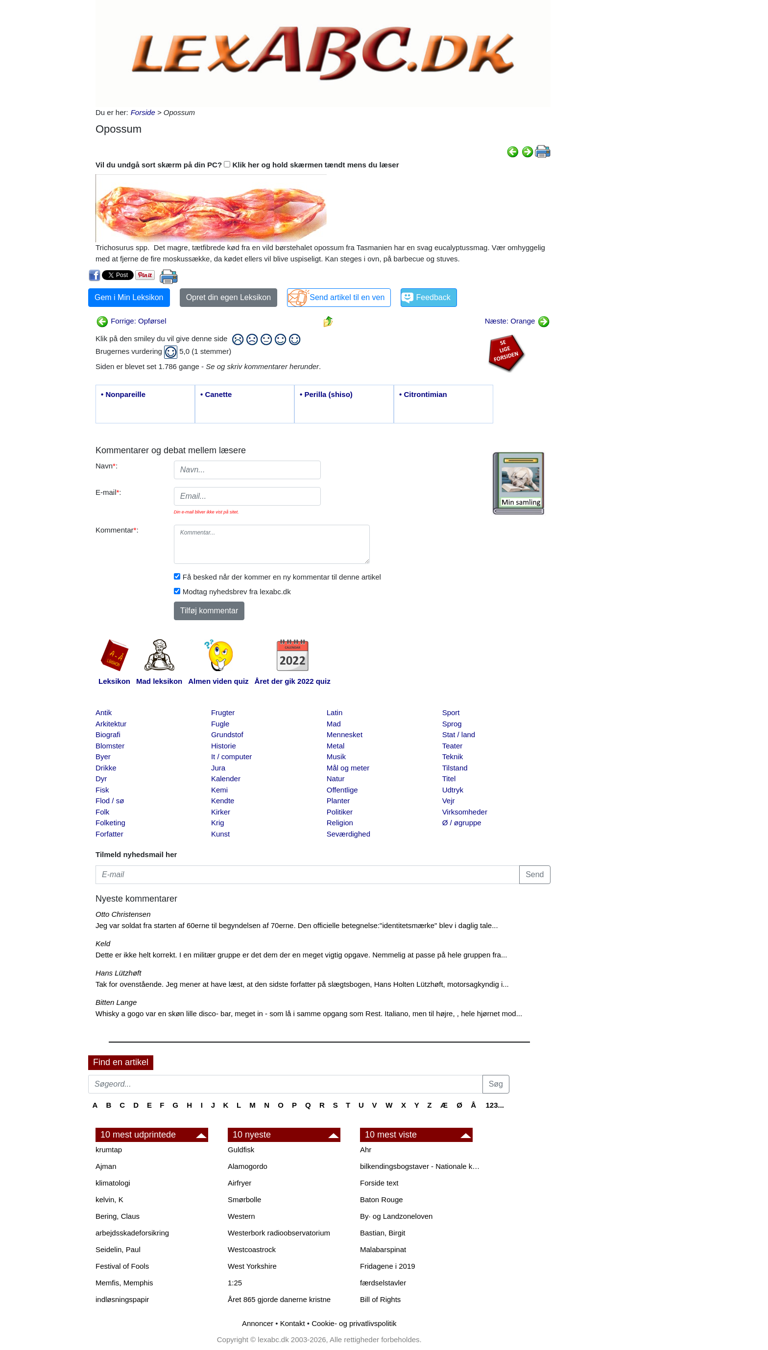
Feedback (433, 297)
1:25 (235, 1283)
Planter (338, 800)
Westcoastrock (252, 1249)
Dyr (101, 778)
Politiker (340, 812)
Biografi (108, 734)
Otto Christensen (123, 914)
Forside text (379, 1183)
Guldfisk (241, 1149)
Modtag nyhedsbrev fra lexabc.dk (237, 591)
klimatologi (113, 1183)
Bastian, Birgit (383, 1233)
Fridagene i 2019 (387, 1266)
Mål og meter (348, 768)
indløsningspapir (122, 1299)
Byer (103, 756)
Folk (102, 812)
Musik (336, 756)
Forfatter (109, 834)
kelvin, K (109, 1199)
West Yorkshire (252, 1266)
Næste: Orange (517, 321)
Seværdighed (348, 834)
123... (494, 1105)
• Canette (216, 394)
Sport (451, 712)
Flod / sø (110, 800)
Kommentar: (117, 530)
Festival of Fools (122, 1266)
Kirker (220, 812)
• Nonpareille (123, 394)
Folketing (110, 822)
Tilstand (455, 768)
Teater (452, 746)
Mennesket (344, 734)
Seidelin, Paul (118, 1249)
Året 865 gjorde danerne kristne (279, 1299)
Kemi (219, 790)
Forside (143, 112)
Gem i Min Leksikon (129, 297)
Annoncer (257, 1323)
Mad (334, 724)
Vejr (448, 800)
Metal (336, 746)
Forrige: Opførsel (131, 321)
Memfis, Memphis (124, 1283)
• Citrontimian (423, 394)
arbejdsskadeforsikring (132, 1233)
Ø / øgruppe (461, 822)
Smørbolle (244, 1199)
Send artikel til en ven (347, 297)
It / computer (231, 756)
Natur (336, 778)
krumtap (109, 1149)
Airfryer (239, 1183)
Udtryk (452, 790)
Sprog (452, 724)
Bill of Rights (380, 1299)
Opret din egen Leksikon (228, 297)
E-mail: (108, 492)
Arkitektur (111, 724)
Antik (104, 712)
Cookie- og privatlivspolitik (354, 1323)
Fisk (102, 790)
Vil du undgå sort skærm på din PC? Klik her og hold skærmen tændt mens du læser (247, 165)
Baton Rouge (381, 1199)
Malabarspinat (383, 1249)
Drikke (106, 768)
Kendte (223, 800)
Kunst (220, 834)
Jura (218, 768)
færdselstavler (383, 1283)
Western (241, 1216)
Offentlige (342, 790)
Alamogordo (247, 1166)
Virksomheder (464, 812)
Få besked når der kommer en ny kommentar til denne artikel (282, 577)
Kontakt (292, 1323)
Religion (340, 822)
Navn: (107, 466)
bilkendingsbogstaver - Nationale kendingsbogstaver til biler (421, 1166)
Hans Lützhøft (118, 973)
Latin (335, 712)
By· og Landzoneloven (396, 1216)
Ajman (106, 1166)
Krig (217, 822)
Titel (449, 778)
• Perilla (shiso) (326, 394)
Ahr (365, 1149)
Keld (103, 943)
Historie (223, 746)
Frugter (223, 712)
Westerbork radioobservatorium (279, 1233)
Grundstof (227, 734)
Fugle (220, 724)
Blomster (110, 746)
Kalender (225, 778)
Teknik (452, 756)
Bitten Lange (116, 1002)
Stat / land (459, 734)
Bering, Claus (118, 1216)
